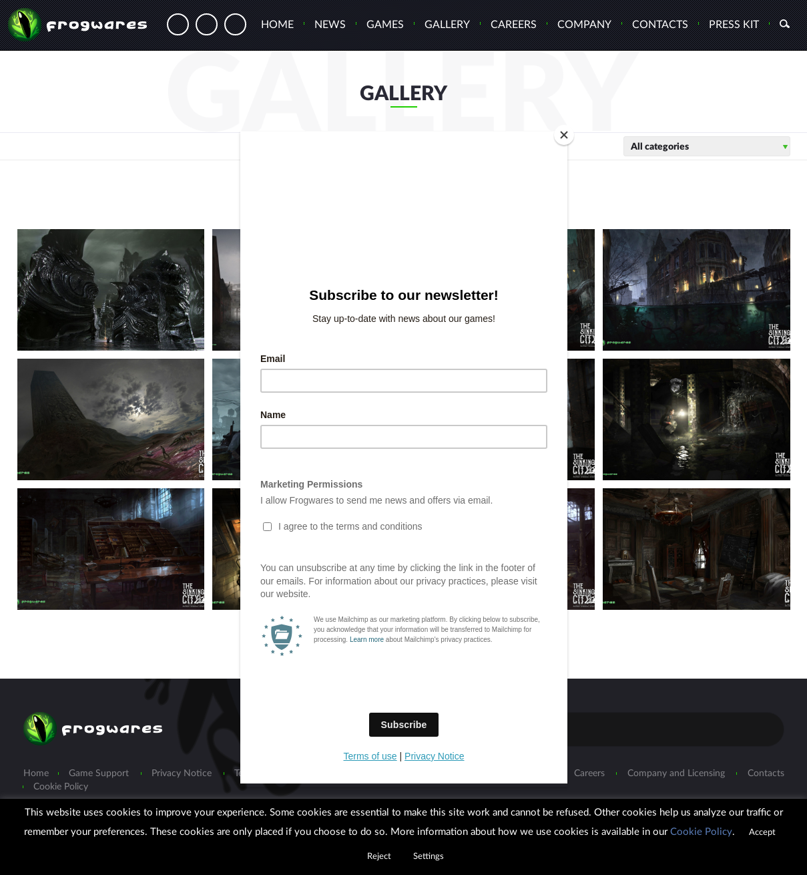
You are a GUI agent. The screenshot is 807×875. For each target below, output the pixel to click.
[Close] (564, 135)
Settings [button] (428, 856)
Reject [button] (379, 856)
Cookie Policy (701, 832)
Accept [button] (762, 832)
